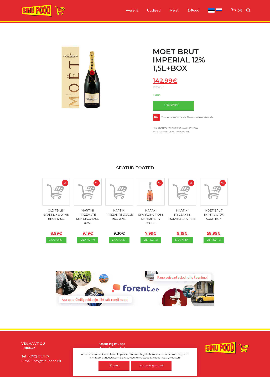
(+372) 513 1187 (38, 356)
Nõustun (114, 365)
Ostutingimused (112, 344)
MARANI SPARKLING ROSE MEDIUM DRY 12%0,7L (150, 217)
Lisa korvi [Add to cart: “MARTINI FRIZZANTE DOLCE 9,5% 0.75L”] (119, 239)
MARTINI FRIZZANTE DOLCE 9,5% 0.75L (119, 214)
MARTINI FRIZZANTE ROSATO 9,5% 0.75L (182, 214)
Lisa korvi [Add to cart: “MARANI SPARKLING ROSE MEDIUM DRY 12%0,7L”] (151, 239)
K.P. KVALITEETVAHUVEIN (178, 132)
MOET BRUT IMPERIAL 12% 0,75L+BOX (214, 214)
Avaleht (132, 10)
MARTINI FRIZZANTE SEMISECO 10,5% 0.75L (87, 217)
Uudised (154, 10)
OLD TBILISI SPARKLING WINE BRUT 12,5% (56, 214)
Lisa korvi (171, 105)
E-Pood (193, 10)
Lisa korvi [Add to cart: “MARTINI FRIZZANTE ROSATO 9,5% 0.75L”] (182, 239)
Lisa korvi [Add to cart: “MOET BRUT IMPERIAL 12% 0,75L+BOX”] (214, 239)
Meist (174, 10)
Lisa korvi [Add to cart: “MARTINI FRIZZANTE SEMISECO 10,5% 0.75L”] (87, 239)
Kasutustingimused (151, 365)
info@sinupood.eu (47, 361)
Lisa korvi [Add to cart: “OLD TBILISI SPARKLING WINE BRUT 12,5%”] (56, 239)
